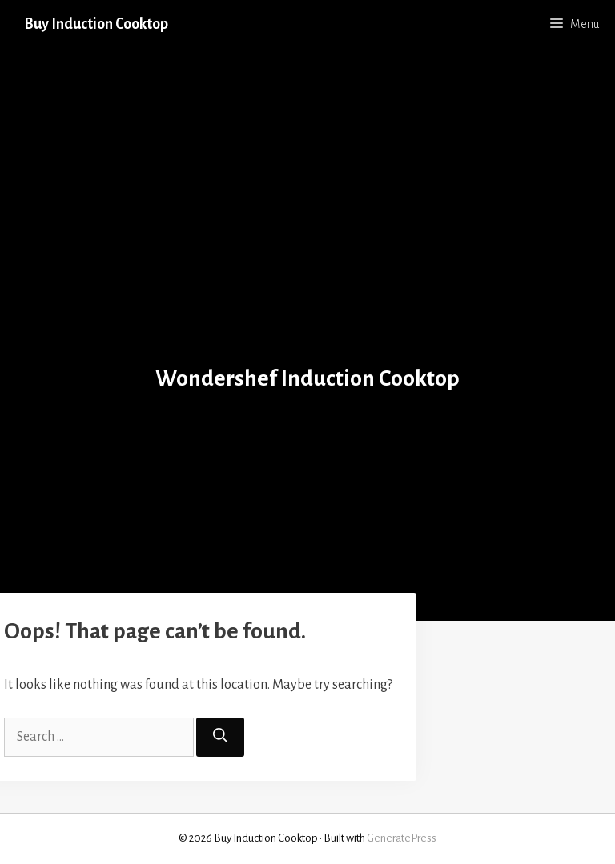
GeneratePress (401, 838)
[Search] (220, 737)
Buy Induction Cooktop (96, 24)
